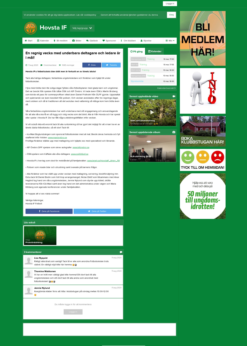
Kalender (43, 40)
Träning (151, 59)
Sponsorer (109, 40)
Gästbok (92, 40)
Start (28, 40)
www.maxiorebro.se (57, 137)
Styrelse (146, 40)
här (98, 15)
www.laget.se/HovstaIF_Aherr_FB (103, 160)
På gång (136, 51)
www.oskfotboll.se (79, 154)
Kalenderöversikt (166, 88)
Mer (170, 40)
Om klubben (128, 40)
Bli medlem (60, 40)
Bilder (76, 40)
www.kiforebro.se (81, 147)
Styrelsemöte (137, 81)
